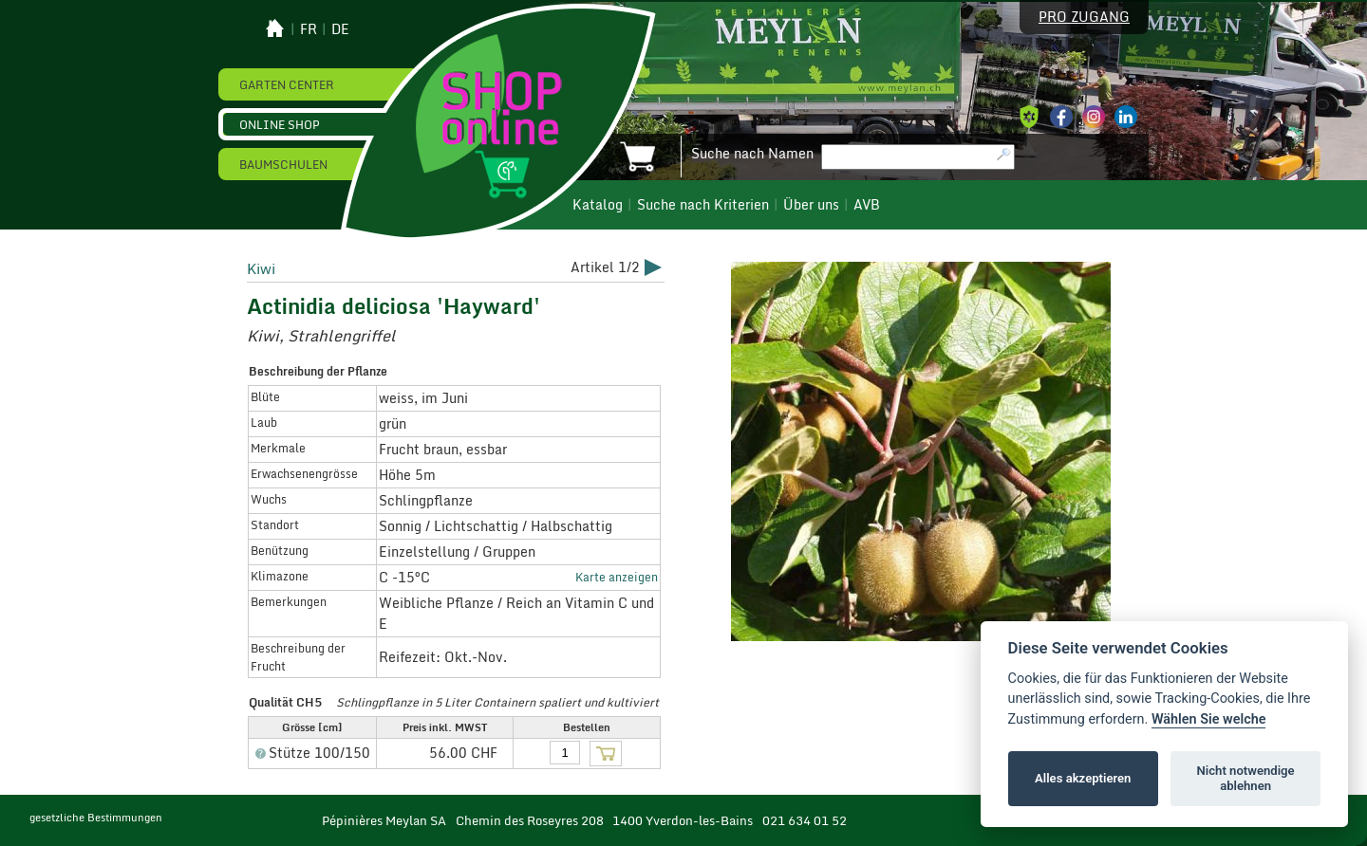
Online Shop (279, 124)
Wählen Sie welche (1209, 719)
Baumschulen (283, 164)
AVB (866, 204)
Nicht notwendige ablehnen (1246, 778)
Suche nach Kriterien (703, 204)
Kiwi (261, 268)
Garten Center (286, 84)
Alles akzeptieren (1083, 778)
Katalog (597, 204)
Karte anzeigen (616, 576)
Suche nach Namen (752, 153)
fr (308, 29)
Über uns (811, 204)
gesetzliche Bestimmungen (95, 817)
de (340, 29)
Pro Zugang (1084, 17)
